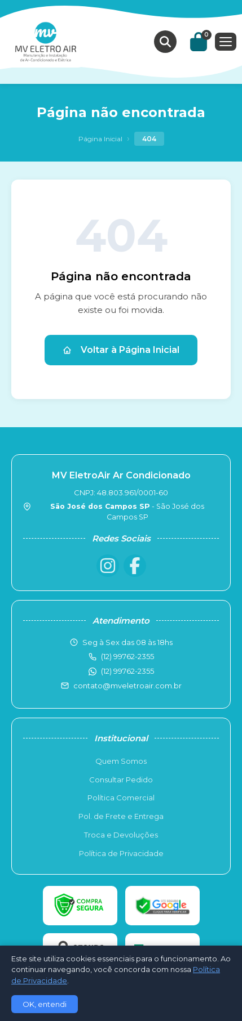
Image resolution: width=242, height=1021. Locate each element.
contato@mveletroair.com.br (127, 685)
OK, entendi (45, 1004)
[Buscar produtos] (165, 41)
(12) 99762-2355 (127, 670)
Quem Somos (121, 760)
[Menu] (225, 42)
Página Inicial (100, 139)
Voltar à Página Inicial (121, 349)
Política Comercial (121, 797)
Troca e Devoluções (121, 834)
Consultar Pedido (121, 779)
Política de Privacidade (121, 853)
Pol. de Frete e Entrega (121, 816)
